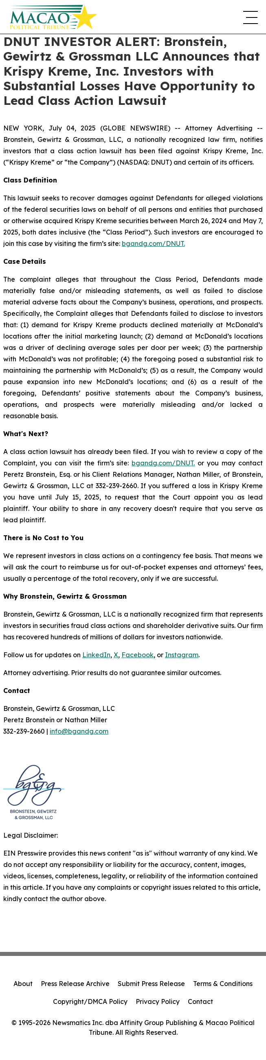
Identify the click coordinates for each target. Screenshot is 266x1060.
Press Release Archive (75, 984)
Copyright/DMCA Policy (90, 1001)
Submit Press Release (151, 984)
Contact (200, 1001)
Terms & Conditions (223, 984)
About (23, 984)
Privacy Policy (158, 1001)
